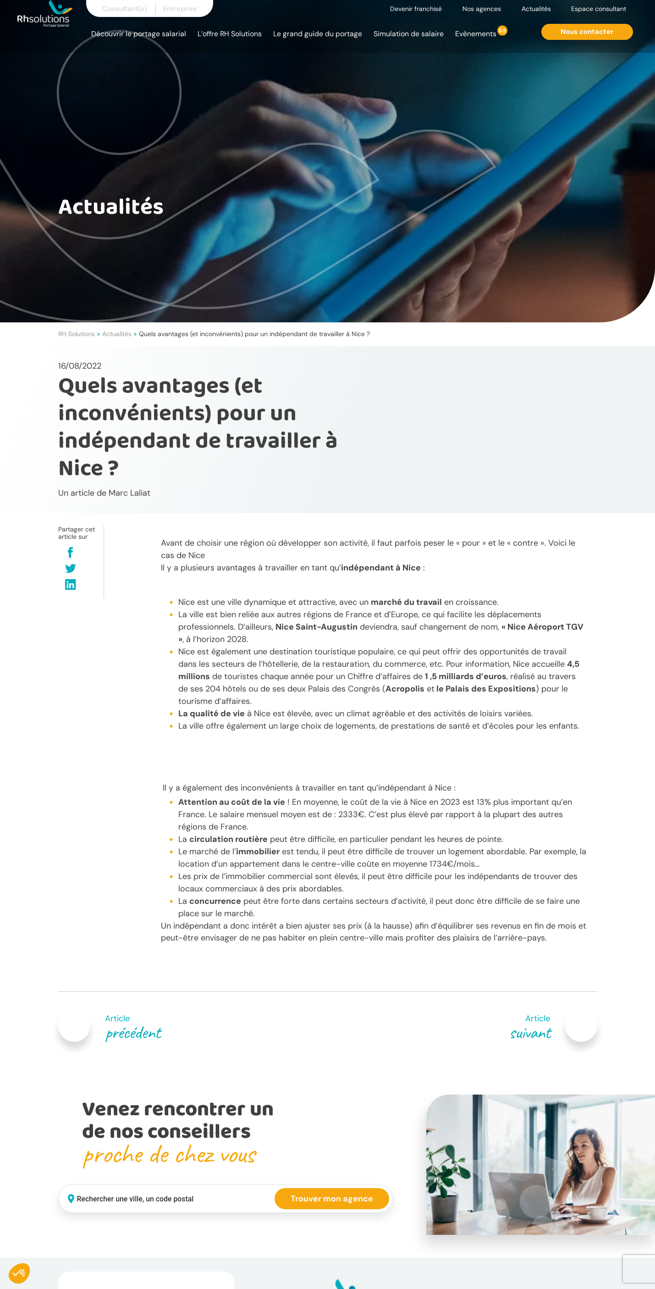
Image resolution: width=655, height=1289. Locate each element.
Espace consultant (598, 9)
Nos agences (481, 9)
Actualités (536, 9)
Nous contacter (587, 31)
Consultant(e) (124, 8)
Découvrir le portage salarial (138, 34)
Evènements (475, 34)
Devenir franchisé (416, 9)
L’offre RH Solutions (230, 34)
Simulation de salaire (409, 34)
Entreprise (180, 8)
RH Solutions (76, 334)
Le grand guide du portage (317, 34)
